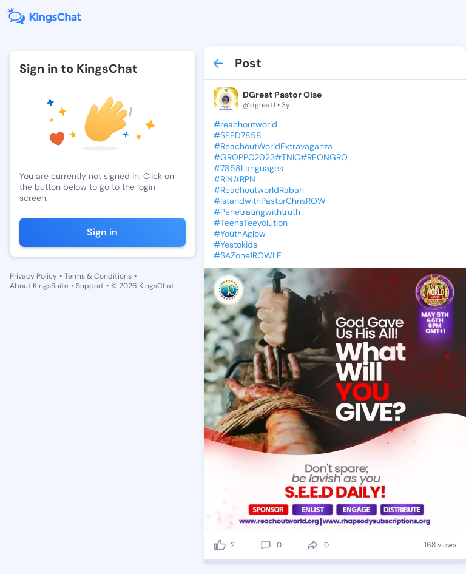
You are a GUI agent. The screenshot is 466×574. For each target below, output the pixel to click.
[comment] (266, 545)
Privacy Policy (33, 276)
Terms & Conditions (98, 276)
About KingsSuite (39, 286)
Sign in (102, 232)
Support (90, 286)
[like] (220, 545)
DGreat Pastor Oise (282, 94)
